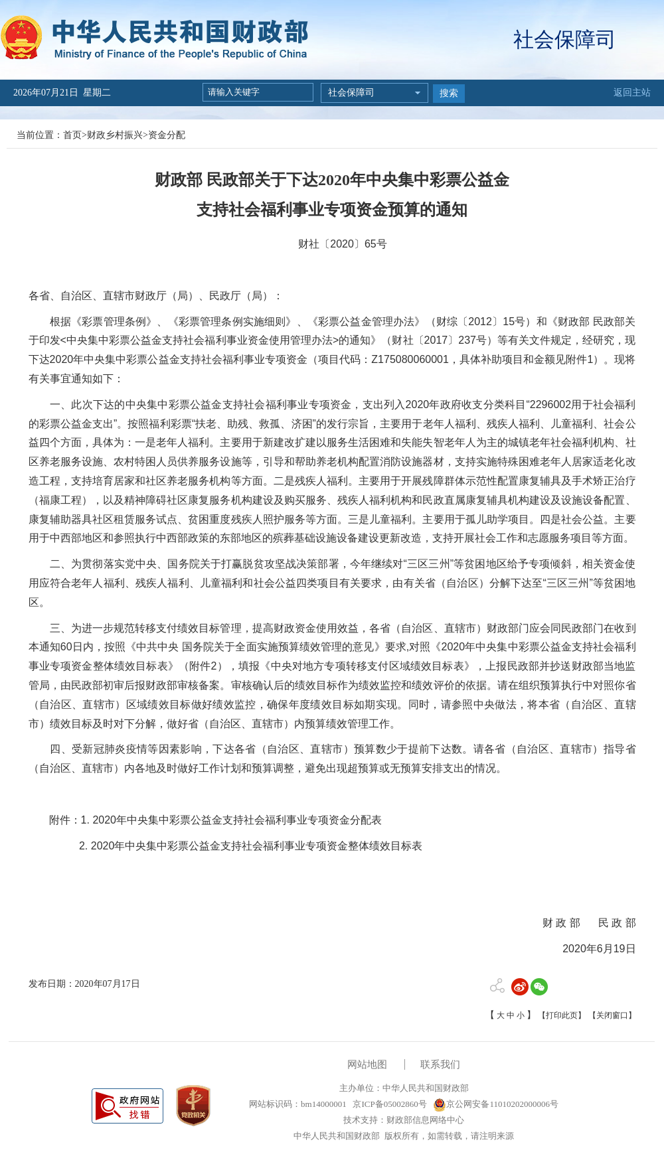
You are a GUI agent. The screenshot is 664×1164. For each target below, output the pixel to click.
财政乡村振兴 (115, 135)
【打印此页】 (562, 1015)
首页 (72, 135)
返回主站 (632, 93)
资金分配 (166, 135)
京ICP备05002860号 (388, 1104)
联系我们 (440, 1064)
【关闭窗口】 (612, 1015)
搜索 (449, 93)
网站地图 (367, 1064)
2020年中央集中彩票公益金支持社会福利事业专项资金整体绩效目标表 (257, 845)
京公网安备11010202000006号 (495, 1104)
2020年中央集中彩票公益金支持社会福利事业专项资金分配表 (237, 820)
